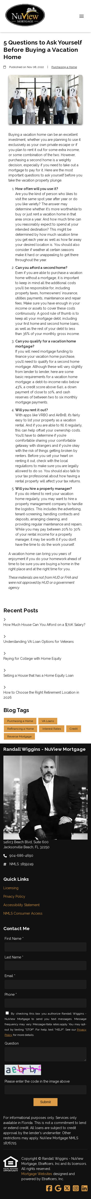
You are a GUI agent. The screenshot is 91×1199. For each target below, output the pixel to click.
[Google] (58, 1188)
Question (12, 1043)
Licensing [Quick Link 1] (10, 888)
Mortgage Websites (37, 1174)
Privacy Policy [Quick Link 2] (14, 896)
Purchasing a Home (64, 67)
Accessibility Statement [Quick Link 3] (21, 905)
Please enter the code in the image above (37, 1081)
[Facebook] (49, 1188)
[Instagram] (76, 1188)
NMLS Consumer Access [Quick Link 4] (22, 913)
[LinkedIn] (85, 1188)
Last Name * (14, 957)
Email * (10, 976)
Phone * (11, 994)
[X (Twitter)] (67, 1188)
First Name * (14, 939)
